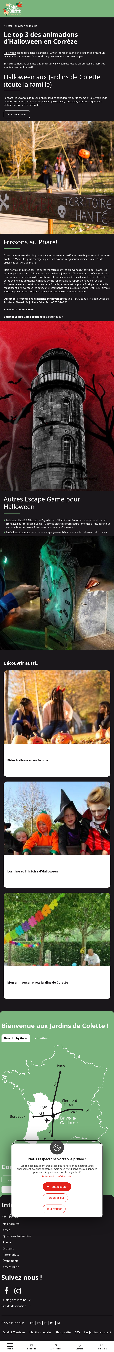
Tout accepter (58, 1186)
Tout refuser (54, 1208)
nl (58, 1323)
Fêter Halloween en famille (21, 26)
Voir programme (17, 114)
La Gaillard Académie (18, 532)
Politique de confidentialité (57, 1176)
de (52, 1323)
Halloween (10, 52)
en (32, 1323)
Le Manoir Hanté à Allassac (21, 520)
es (38, 1323)
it (45, 1323)
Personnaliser (55, 1197)
